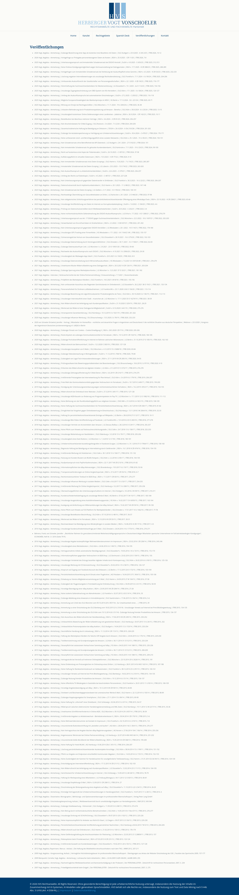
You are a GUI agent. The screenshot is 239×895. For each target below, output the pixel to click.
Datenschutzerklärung (85, 890)
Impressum (65, 890)
